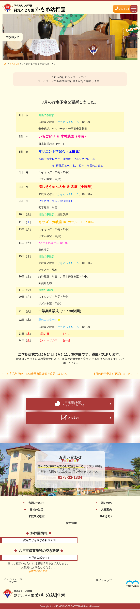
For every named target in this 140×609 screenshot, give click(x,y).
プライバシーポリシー (12, 580)
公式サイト (39, 557)
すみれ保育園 (39, 540)
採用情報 (71, 523)
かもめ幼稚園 (39, 594)
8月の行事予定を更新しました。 (113, 373)
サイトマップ (104, 580)
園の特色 (106, 502)
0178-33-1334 (125, 8)
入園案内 (106, 509)
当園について (36, 502)
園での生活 (36, 509)
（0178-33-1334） (39, 571)
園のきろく (106, 516)
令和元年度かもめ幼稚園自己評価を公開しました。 (38, 373)
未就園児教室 (36, 516)
